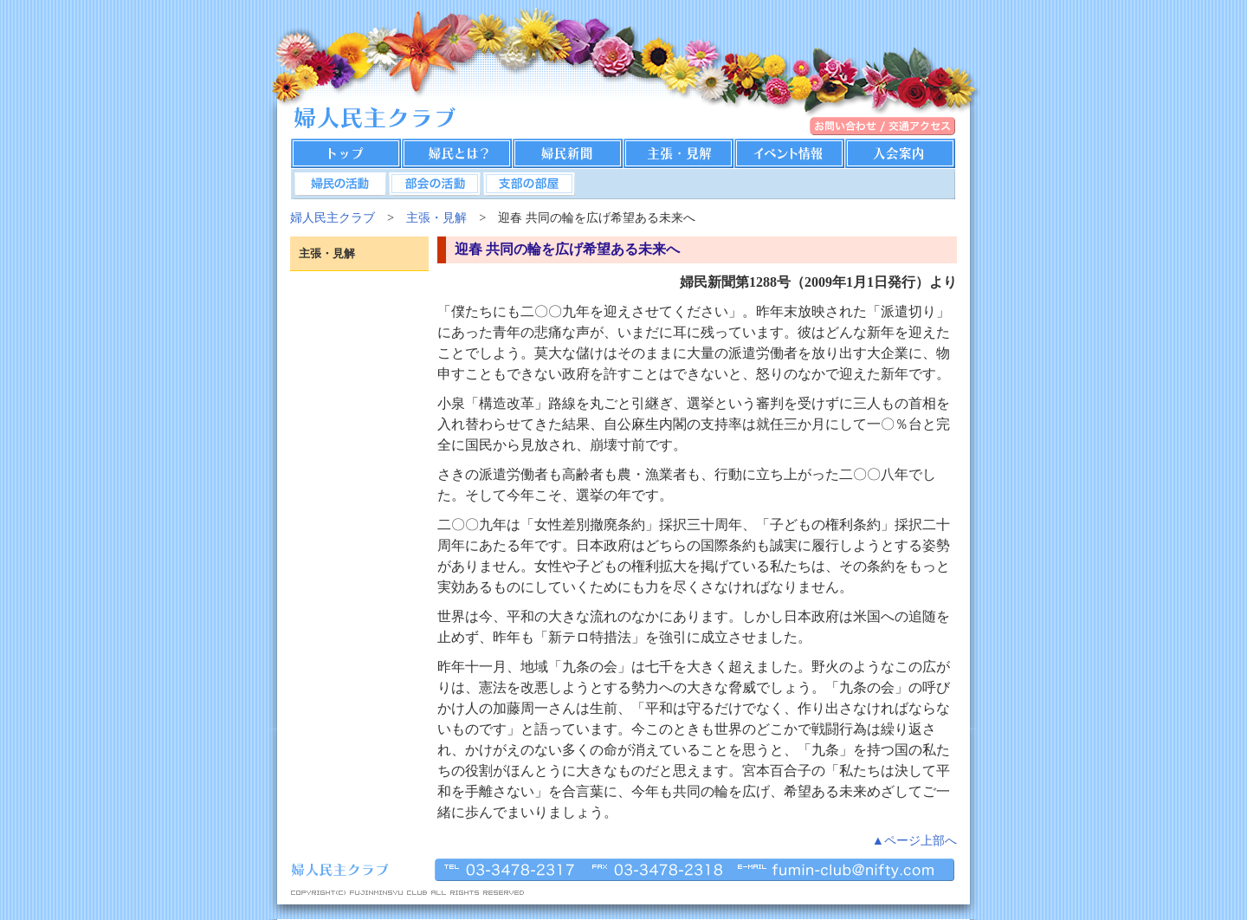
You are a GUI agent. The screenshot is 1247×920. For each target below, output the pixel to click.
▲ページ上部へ (914, 840)
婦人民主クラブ (332, 217)
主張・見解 (436, 217)
